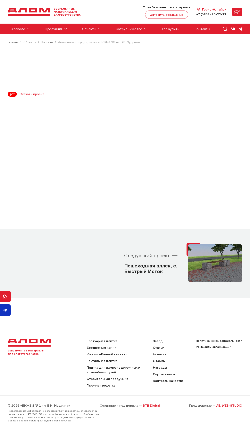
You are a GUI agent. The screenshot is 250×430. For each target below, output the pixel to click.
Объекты (29, 42)
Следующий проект (147, 255)
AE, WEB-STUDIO (229, 405)
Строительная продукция (107, 379)
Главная (13, 42)
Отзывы (159, 361)
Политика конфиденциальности (219, 340)
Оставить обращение (167, 15)
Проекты (47, 42)
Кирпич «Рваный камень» (107, 354)
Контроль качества (168, 381)
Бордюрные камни (101, 347)
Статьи (158, 347)
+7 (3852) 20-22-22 (211, 14)
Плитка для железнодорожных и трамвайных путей (113, 369)
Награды (160, 367)
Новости (159, 354)
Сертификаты (164, 374)
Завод (158, 341)
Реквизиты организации (213, 346)
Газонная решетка (101, 385)
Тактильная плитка (102, 361)
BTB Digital (151, 405)
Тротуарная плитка (102, 341)
